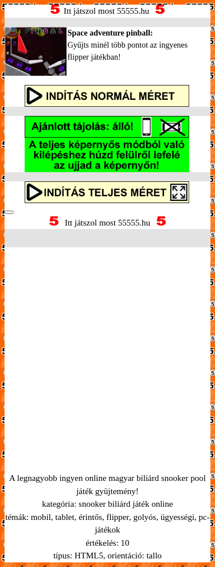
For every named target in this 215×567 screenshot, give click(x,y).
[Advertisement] (107, 345)
